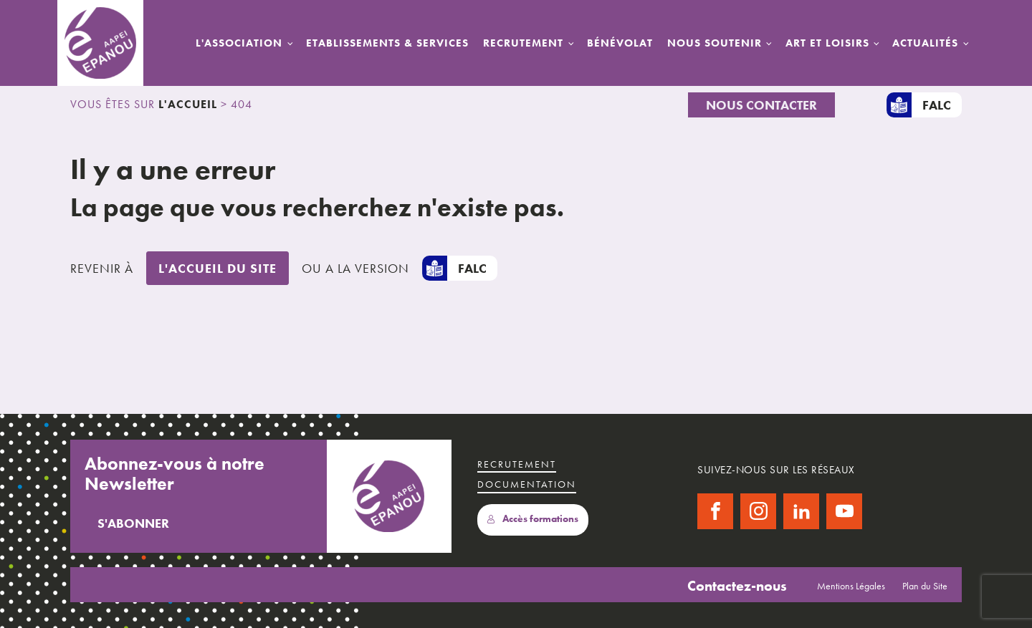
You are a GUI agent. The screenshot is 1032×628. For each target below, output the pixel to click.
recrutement (516, 464)
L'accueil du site (217, 268)
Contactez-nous (737, 585)
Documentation (526, 484)
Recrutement (523, 43)
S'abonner (133, 523)
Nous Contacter (761, 105)
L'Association (239, 43)
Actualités (925, 43)
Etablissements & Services (387, 43)
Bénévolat (620, 43)
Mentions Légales (851, 585)
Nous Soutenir (714, 43)
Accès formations (532, 519)
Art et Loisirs (827, 43)
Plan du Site (924, 585)
